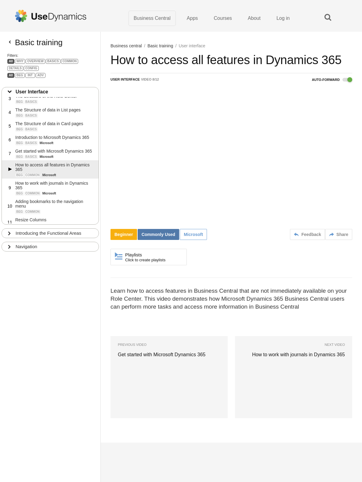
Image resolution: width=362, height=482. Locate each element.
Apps (192, 18)
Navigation (26, 248)
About (254, 18)
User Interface (32, 93)
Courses (223, 18)
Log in (283, 18)
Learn (117, 457)
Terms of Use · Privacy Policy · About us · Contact (150, 452)
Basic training (160, 45)
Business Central (152, 18)
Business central (126, 45)
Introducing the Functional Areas (48, 235)
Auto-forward (332, 80)
